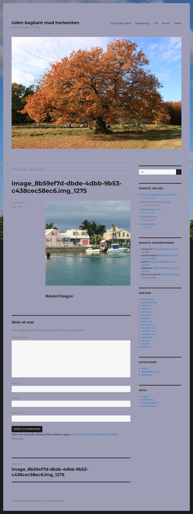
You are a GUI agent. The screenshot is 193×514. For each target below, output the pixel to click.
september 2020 (149, 302)
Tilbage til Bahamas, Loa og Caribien (158, 194)
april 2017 (146, 347)
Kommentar (20, 337)
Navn (15, 383)
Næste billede (36, 169)
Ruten (166, 23)
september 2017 (149, 334)
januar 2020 (147, 309)
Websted (17, 412)
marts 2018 (146, 321)
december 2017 (148, 328)
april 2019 (146, 312)
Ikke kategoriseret (150, 371)
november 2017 (148, 331)
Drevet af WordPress (53, 501)
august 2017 (147, 337)
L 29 (155, 23)
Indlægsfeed (147, 400)
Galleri (177, 23)
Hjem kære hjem (121, 23)
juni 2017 (145, 340)
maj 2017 (145, 343)
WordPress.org (148, 406)
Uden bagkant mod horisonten (45, 22)
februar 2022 (147, 299)
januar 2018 (147, 324)
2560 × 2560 (17, 207)
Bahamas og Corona (151, 209)
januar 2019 (147, 315)
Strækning (146, 375)
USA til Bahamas (149, 217)
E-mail (16, 398)
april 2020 (146, 305)
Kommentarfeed (149, 403)
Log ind (145, 396)
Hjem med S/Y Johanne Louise (156, 202)
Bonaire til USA (148, 224)
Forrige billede (19, 169)
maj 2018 (145, 318)
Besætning (142, 23)
